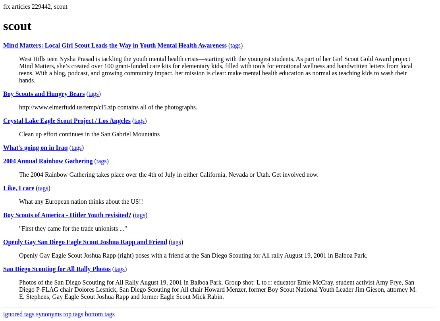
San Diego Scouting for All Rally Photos (57, 269)
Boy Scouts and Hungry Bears (44, 93)
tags (235, 45)
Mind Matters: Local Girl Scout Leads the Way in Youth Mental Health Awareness (115, 45)
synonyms (49, 314)
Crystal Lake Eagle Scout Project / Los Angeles (67, 120)
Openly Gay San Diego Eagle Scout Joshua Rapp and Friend (85, 242)
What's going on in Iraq (35, 147)
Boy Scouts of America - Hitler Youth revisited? (67, 215)
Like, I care (18, 188)
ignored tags (19, 314)
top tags (73, 314)
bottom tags (100, 314)
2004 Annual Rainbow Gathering (48, 161)
